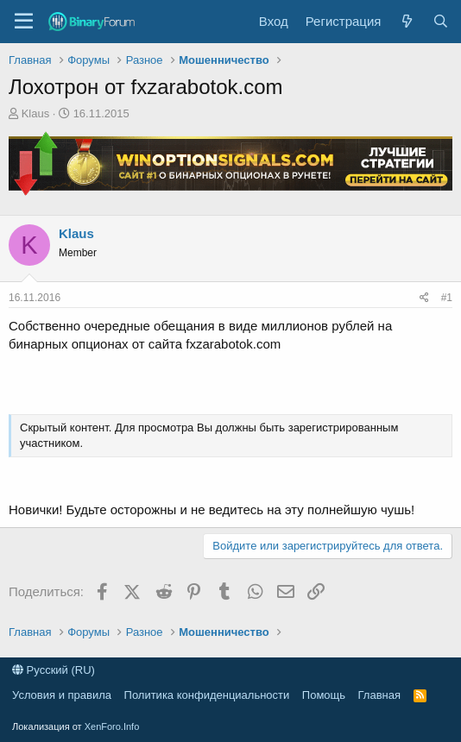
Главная (379, 695)
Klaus (36, 113)
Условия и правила (61, 695)
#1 (446, 298)
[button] (23, 21)
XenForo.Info (112, 726)
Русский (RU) (53, 669)
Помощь (323, 695)
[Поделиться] (424, 298)
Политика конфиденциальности (207, 695)
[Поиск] (441, 21)
